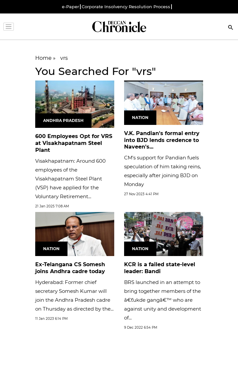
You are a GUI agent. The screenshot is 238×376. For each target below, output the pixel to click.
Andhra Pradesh (63, 120)
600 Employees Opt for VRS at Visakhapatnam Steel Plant (73, 143)
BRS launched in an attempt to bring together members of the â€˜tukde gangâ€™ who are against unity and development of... (162, 300)
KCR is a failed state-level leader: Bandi (159, 267)
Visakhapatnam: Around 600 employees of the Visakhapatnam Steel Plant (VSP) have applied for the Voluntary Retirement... (70, 179)
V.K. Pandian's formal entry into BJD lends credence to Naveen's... (161, 140)
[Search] (231, 28)
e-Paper (70, 6)
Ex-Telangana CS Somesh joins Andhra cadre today (70, 267)
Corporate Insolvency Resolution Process (126, 6)
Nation (140, 117)
